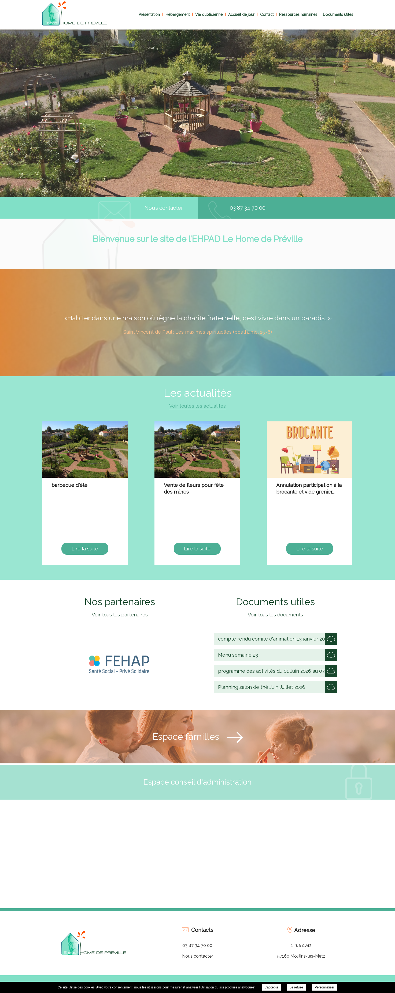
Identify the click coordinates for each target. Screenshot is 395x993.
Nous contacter (164, 208)
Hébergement (177, 14)
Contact (267, 14)
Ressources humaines (298, 14)
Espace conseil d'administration (197, 782)
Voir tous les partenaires (120, 614)
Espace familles (186, 736)
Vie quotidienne (209, 14)
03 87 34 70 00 (247, 208)
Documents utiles (338, 14)
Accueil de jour (241, 14)
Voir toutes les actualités (197, 406)
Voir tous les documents (275, 614)
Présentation (149, 14)
